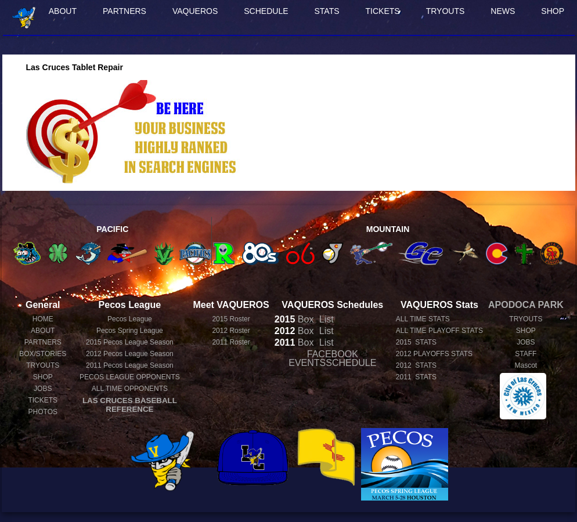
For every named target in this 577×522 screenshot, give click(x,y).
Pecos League (129, 319)
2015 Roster (231, 319)
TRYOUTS (445, 11)
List (324, 319)
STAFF (525, 354)
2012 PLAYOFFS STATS (434, 354)
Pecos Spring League (129, 331)
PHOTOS (42, 412)
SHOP (552, 11)
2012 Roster (231, 331)
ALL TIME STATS (423, 319)
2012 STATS (416, 365)
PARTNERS (124, 11)
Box (294, 319)
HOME (43, 319)
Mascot (526, 365)
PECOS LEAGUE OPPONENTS (130, 377)
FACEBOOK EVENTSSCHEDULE (332, 358)
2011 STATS (416, 377)
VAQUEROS (195, 11)
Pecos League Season (130, 342)
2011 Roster (231, 342)
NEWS (503, 11)
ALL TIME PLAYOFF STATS (439, 331)
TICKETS (383, 11)
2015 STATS (416, 342)
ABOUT (63, 11)
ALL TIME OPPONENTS (130, 389)
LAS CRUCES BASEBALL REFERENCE (129, 405)
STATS (327, 11)
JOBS (43, 389)
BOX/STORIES (42, 354)
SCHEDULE (266, 11)
